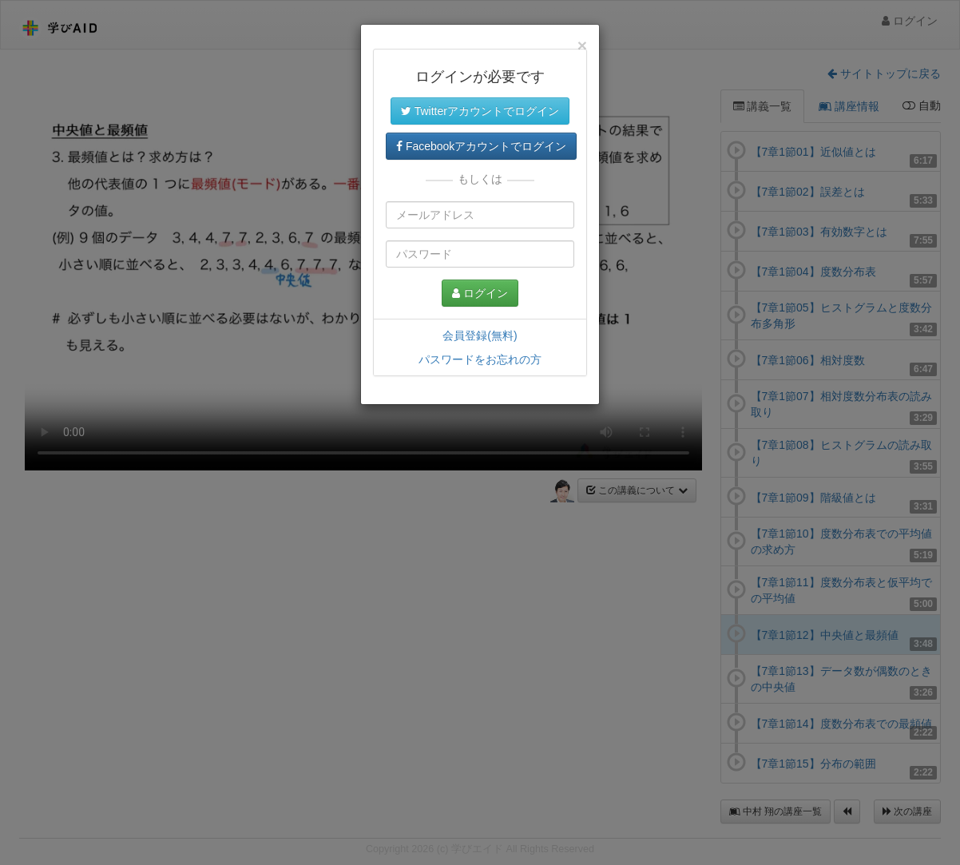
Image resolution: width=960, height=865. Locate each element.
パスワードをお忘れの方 (480, 359)
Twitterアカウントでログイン (480, 111)
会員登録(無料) (479, 335)
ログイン (480, 293)
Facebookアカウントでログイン (481, 146)
